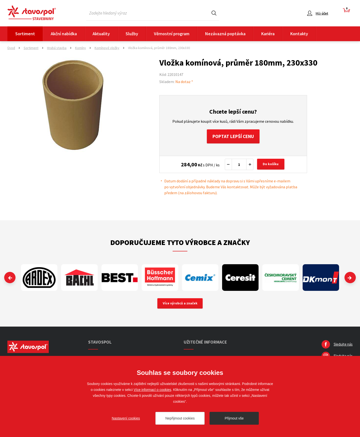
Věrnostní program (171, 33)
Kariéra (268, 33)
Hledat (214, 12)
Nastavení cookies (126, 418)
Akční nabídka (64, 33)
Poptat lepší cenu (233, 137)
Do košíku (271, 165)
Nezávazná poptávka (225, 33)
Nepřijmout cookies (180, 418)
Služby (132, 33)
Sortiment (25, 33)
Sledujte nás (343, 345)
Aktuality (101, 33)
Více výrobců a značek (180, 304)
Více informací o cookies (152, 390)
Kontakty (299, 33)
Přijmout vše (234, 418)
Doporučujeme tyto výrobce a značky (180, 243)
